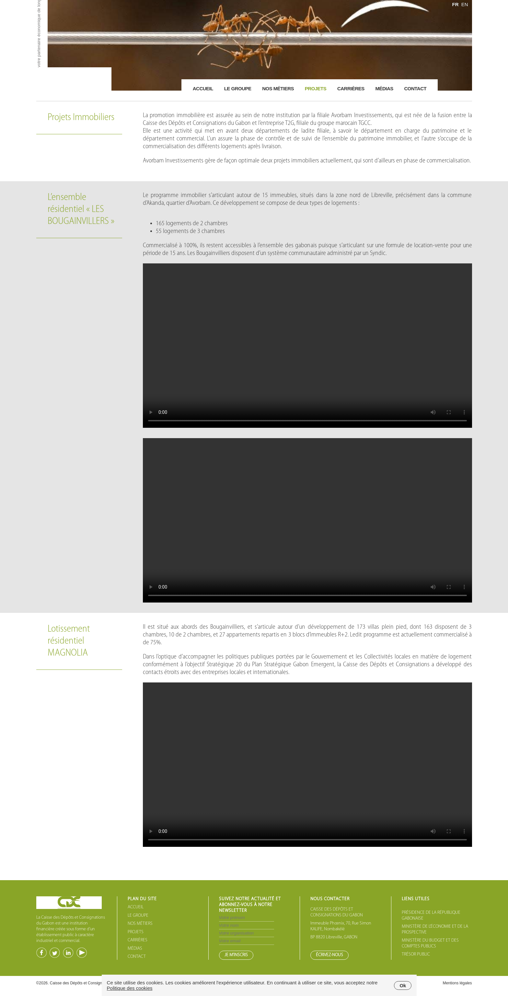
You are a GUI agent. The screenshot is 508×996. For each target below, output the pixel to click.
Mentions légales (457, 983)
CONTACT (137, 956)
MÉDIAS (135, 948)
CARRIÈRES (137, 940)
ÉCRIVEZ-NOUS (329, 955)
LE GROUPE (138, 915)
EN (464, 4)
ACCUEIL (136, 907)
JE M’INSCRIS (236, 955)
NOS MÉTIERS (140, 923)
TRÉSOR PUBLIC (416, 954)
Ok (402, 985)
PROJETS (136, 932)
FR (455, 4)
